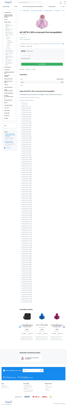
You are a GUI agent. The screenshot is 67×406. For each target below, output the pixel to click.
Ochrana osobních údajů (28, 390)
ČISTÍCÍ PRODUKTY (7, 67)
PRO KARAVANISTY (7, 12)
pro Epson (8, 47)
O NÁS (47, 385)
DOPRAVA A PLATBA (27, 385)
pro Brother (8, 43)
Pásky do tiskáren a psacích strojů (8, 60)
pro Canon (8, 45)
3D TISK (5, 19)
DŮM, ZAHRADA (7, 110)
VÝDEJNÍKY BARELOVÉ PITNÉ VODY (9, 73)
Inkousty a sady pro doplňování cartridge (9, 51)
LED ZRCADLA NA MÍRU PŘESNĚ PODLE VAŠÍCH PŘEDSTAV (8, 16)
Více (61, 43)
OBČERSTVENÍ (6, 113)
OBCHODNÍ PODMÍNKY (28, 387)
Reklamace (48, 390)
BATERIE (5, 102)
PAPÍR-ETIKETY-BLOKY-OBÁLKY (8, 82)
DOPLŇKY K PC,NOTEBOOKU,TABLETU (8, 96)
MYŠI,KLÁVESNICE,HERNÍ (8, 93)
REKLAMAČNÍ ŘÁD (49, 387)
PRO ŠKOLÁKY (6, 69)
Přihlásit (41, 370)
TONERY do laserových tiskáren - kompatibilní (9, 29)
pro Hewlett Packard (49, 10)
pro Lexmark (8, 48)
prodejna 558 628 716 (11, 377)
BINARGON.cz (63, 403)
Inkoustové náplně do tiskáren (37, 10)
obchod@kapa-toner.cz (26, 377)
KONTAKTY (26, 388)
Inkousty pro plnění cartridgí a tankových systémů (9, 57)
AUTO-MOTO (6, 107)
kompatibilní (57, 10)
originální (9, 40)
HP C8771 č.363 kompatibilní (42, 325)
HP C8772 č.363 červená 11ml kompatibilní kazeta (57, 326)
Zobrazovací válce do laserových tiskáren (9, 33)
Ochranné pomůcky (8, 105)
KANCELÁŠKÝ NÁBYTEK (8, 87)
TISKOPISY (6, 84)
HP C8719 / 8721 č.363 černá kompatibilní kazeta (27, 326)
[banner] (8, 2)
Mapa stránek (9, 404)
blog (5, 125)
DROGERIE (6, 118)
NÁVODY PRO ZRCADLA (28, 391)
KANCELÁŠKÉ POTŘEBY (8, 78)
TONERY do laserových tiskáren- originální (9, 25)
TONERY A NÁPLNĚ (25, 10)
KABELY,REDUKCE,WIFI (8, 100)
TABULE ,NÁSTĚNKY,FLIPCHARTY (8, 90)
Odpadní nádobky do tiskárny (9, 54)
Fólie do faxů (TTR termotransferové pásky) (8, 63)
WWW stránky (55, 403)
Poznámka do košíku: (25, 58)
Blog (46, 388)
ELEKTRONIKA (6, 115)
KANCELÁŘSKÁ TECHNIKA (7, 76)
